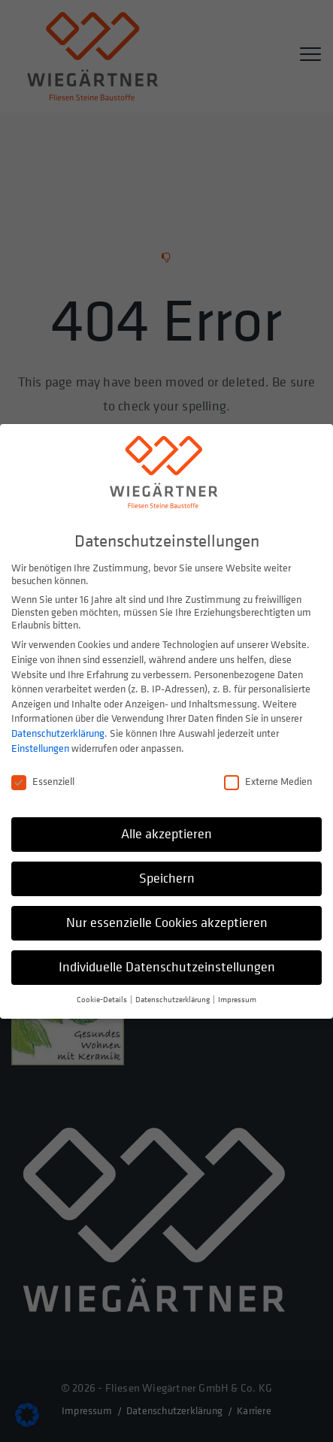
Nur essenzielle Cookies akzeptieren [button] (167, 919)
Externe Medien (268, 778)
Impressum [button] (237, 996)
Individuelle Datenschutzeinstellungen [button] (167, 963)
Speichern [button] (167, 875)
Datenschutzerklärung (57, 729)
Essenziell (42, 778)
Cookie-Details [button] (103, 996)
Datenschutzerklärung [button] (173, 996)
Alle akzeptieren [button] (166, 831)
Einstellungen (40, 744)
